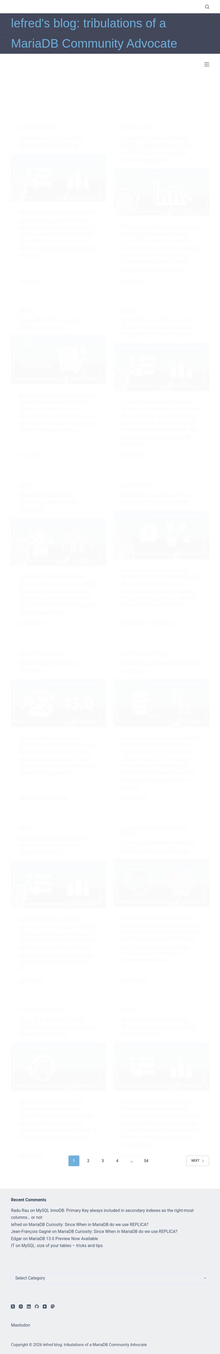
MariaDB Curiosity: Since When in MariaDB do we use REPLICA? (88, 1224)
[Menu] (206, 64)
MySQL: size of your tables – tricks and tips (62, 1245)
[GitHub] (37, 1307)
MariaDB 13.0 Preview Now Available (63, 1238)
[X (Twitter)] (13, 1307)
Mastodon (20, 1325)
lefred (16, 1224)
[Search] (207, 7)
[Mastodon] (53, 1307)
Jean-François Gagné (31, 1231)
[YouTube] (45, 1307)
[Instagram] (21, 1307)
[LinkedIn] (29, 1307)
